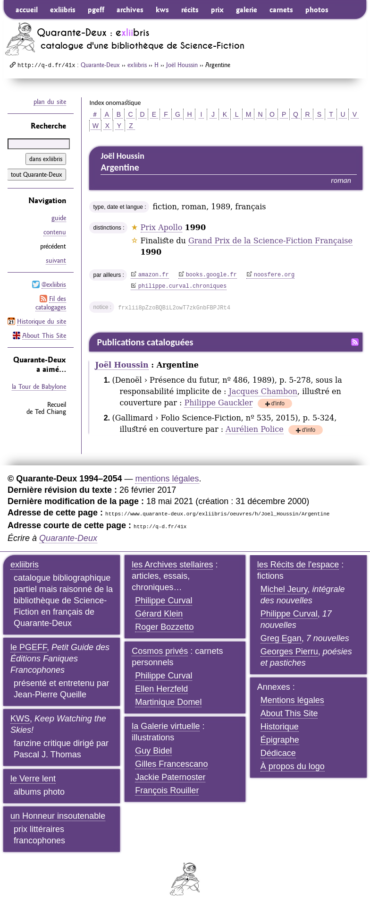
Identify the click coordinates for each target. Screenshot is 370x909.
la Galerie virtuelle (166, 726)
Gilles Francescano (171, 764)
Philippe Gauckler (218, 402)
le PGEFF (28, 647)
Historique (280, 726)
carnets (281, 9)
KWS (20, 718)
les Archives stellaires (172, 564)
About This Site (44, 335)
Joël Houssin (182, 65)
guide (58, 218)
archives (130, 9)
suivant (56, 260)
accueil (27, 9)
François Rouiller (167, 790)
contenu (54, 232)
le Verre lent (33, 778)
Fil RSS (355, 342)
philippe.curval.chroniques (182, 286)
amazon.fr (153, 275)
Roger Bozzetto (164, 627)
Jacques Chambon (262, 391)
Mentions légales (292, 700)
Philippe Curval (163, 600)
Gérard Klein (159, 613)
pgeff (96, 9)
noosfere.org (274, 275)
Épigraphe (280, 740)
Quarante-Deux (100, 65)
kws (162, 9)
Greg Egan (281, 638)
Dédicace (278, 753)
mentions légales (167, 478)
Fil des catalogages (50, 303)
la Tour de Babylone (39, 386)
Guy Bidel (153, 750)
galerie (246, 9)
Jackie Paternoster (170, 777)
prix (217, 9)
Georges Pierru (289, 651)
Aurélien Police (254, 429)
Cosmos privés (160, 651)
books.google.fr (211, 275)
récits (190, 9)
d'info (278, 404)
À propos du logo (293, 766)
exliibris (63, 9)
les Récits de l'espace (298, 564)
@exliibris (54, 284)
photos (316, 9)
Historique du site (41, 321)
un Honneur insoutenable (57, 816)
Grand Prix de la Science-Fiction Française (270, 240)
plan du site (50, 101)
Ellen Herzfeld (161, 689)
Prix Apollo (162, 227)
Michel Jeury (284, 589)
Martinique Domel (168, 702)
